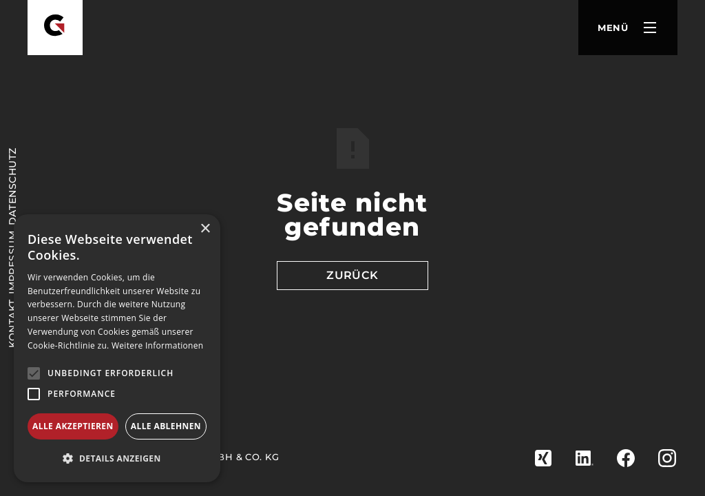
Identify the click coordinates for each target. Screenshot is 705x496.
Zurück (352, 275)
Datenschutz (12, 187)
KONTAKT (12, 323)
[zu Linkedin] (584, 458)
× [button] (205, 229)
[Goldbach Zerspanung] (55, 27)
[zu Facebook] (625, 458)
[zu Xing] (543, 458)
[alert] (117, 348)
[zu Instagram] (667, 458)
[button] (628, 27)
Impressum (12, 262)
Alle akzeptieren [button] (73, 426)
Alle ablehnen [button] (166, 426)
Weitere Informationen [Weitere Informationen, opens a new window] (158, 345)
